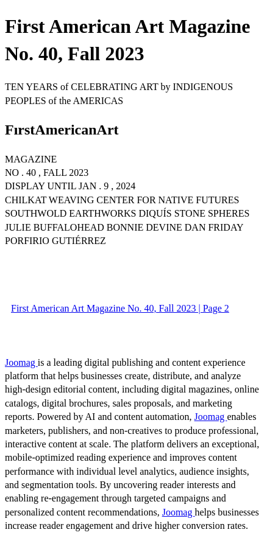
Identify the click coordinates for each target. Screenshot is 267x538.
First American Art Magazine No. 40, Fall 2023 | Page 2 (120, 308)
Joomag (21, 362)
